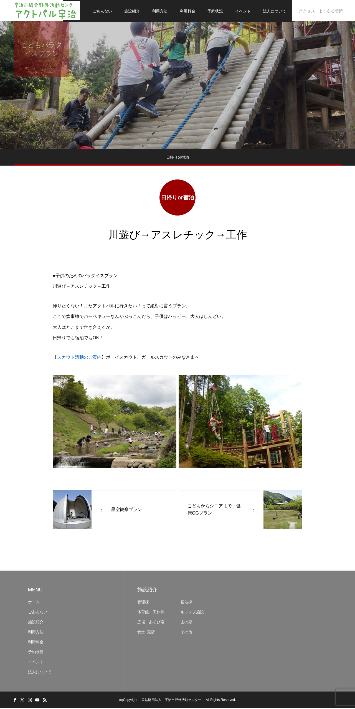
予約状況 (215, 11)
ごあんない (102, 11)
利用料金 (187, 11)
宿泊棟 (186, 603)
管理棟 (145, 603)
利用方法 (160, 11)
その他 (186, 632)
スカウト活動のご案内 (79, 358)
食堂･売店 (146, 632)
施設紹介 (132, 11)
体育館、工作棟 (150, 613)
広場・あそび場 (150, 623)
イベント (243, 11)
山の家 (186, 623)
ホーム (34, 603)
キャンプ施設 (192, 613)
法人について (274, 11)
